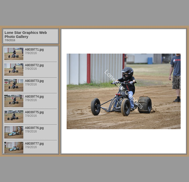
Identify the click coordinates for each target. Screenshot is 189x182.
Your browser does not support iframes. (30, 99)
